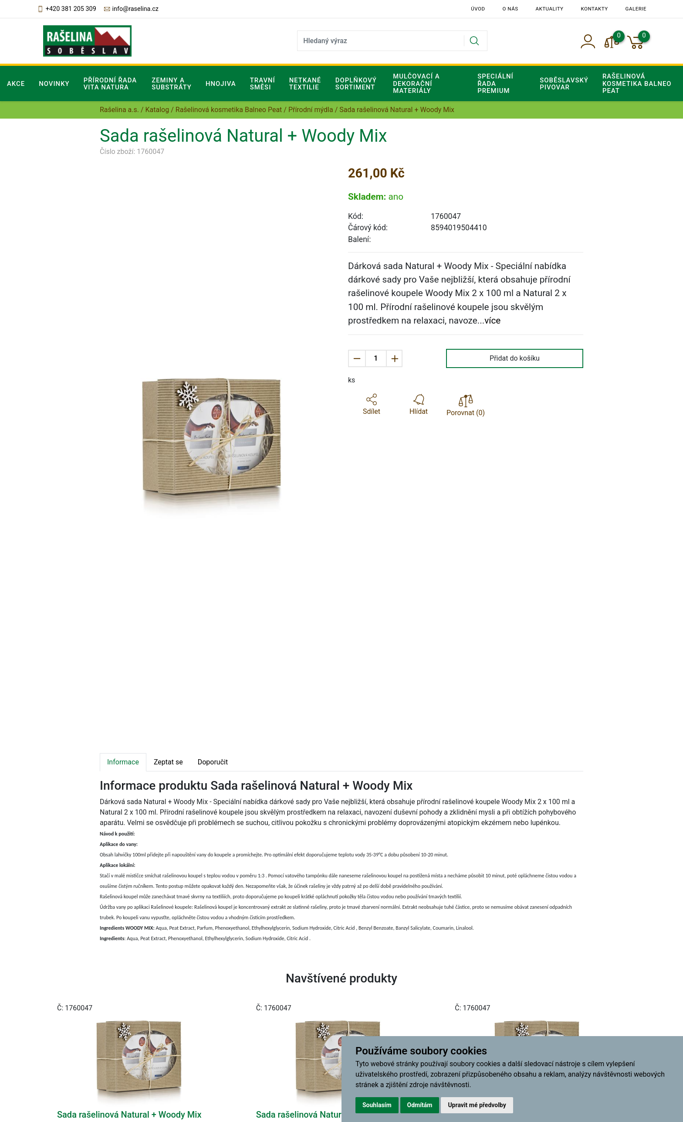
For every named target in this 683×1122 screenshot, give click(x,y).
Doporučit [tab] (213, 762)
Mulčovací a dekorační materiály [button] (416, 83)
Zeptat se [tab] (168, 762)
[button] (371, 404)
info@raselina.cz (131, 9)
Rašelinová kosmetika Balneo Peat (229, 110)
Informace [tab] (123, 762)
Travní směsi (262, 83)
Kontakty (594, 9)
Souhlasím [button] (377, 1105)
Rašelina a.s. (119, 110)
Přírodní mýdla (310, 110)
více (492, 320)
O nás (510, 9)
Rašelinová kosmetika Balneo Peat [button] (637, 83)
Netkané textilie (305, 83)
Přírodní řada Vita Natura (110, 83)
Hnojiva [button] (221, 84)
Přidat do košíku (515, 358)
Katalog (157, 110)
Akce (16, 84)
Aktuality (550, 9)
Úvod (478, 9)
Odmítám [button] (420, 1105)
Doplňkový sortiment (356, 83)
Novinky (54, 84)
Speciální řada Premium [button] (495, 83)
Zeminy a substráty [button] (172, 83)
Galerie (636, 9)
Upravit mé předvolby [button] (477, 1105)
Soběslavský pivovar (564, 83)
